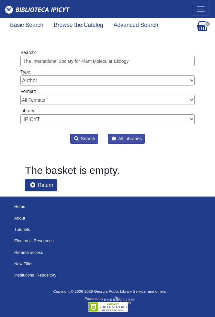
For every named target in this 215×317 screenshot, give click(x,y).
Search (84, 138)
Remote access (28, 252)
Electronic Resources (34, 240)
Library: (107, 116)
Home (19, 206)
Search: (107, 58)
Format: (107, 97)
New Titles (23, 263)
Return (41, 185)
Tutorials (22, 229)
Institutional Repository (35, 275)
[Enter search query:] (107, 61)
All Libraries (127, 138)
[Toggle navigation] (201, 9)
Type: (107, 77)
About (19, 218)
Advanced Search (136, 25)
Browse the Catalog (78, 25)
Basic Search (26, 25)
